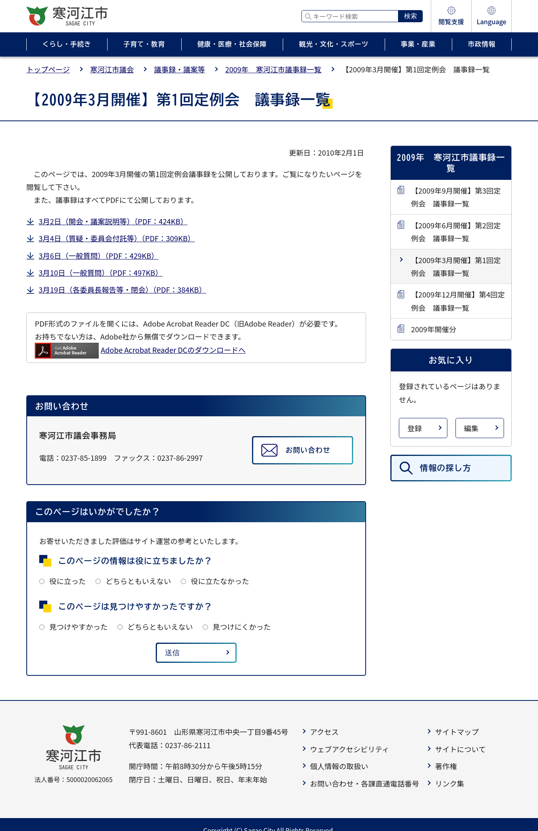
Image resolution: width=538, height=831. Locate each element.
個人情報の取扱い (339, 766)
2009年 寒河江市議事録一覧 (273, 69)
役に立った (67, 581)
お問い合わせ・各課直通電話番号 (364, 783)
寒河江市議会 (112, 69)
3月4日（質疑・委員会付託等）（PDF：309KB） (117, 238)
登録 (414, 428)
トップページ (48, 69)
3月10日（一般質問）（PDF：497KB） (101, 272)
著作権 (446, 766)
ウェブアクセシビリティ (349, 749)
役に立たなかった (220, 581)
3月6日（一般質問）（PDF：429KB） (99, 255)
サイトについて (460, 749)
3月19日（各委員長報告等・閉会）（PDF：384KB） (122, 289)
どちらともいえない (138, 581)
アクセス (324, 731)
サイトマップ (457, 731)
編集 (471, 428)
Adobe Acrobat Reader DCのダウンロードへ (140, 349)
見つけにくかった (242, 626)
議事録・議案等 (179, 69)
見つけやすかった (78, 626)
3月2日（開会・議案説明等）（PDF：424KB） (113, 221)
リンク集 (449, 783)
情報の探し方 (445, 468)
